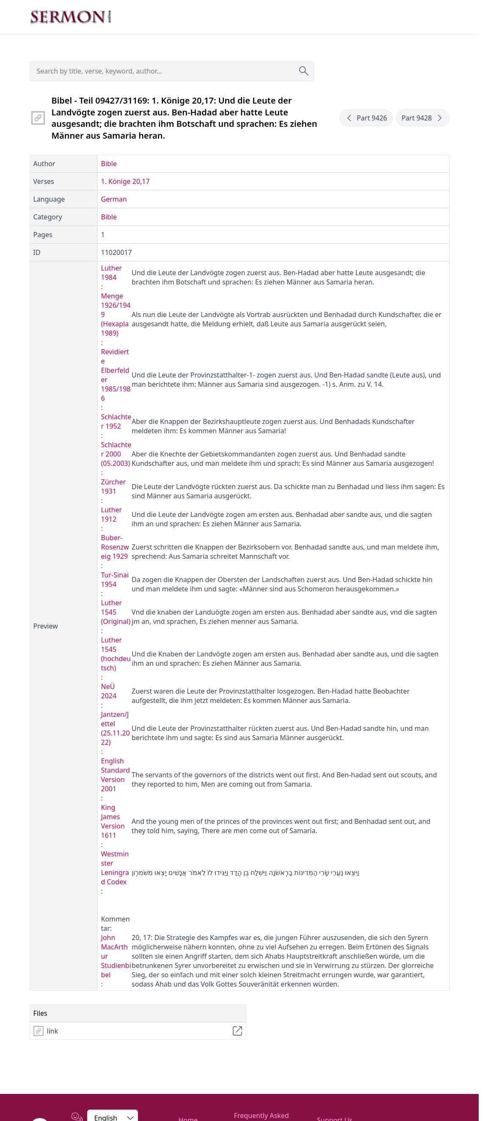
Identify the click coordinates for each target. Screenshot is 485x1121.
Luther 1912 (111, 514)
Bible (109, 163)
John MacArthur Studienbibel (116, 956)
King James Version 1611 (113, 821)
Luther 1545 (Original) (116, 612)
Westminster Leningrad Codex (115, 867)
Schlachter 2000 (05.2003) (116, 454)
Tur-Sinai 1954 (115, 579)
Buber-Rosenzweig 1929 (115, 547)
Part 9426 (366, 118)
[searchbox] (172, 71)
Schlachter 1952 (116, 421)
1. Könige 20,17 (125, 181)
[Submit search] (303, 71)
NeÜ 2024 (109, 691)
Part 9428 (423, 118)
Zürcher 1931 (113, 486)
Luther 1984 (111, 272)
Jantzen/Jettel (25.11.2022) (115, 728)
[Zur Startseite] (70, 17)
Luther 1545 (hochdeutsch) (116, 654)
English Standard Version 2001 (115, 774)
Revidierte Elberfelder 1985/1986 (116, 375)
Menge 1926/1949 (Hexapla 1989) (116, 314)
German (114, 199)
